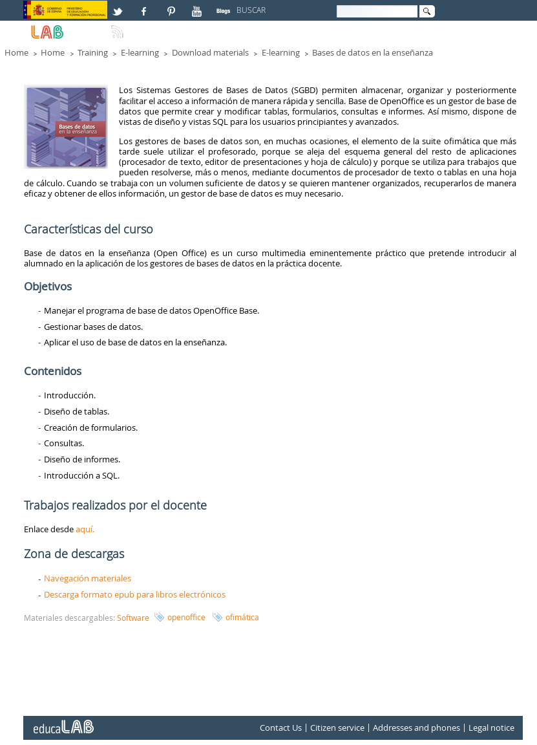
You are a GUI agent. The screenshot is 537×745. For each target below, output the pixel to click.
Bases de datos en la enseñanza (372, 52)
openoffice (186, 617)
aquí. (85, 529)
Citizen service (337, 728)
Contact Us (281, 728)
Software (133, 617)
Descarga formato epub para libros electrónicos (135, 594)
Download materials (210, 52)
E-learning (140, 52)
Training (93, 52)
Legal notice (491, 728)
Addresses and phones (416, 728)
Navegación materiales (87, 578)
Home (16, 52)
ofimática (242, 617)
